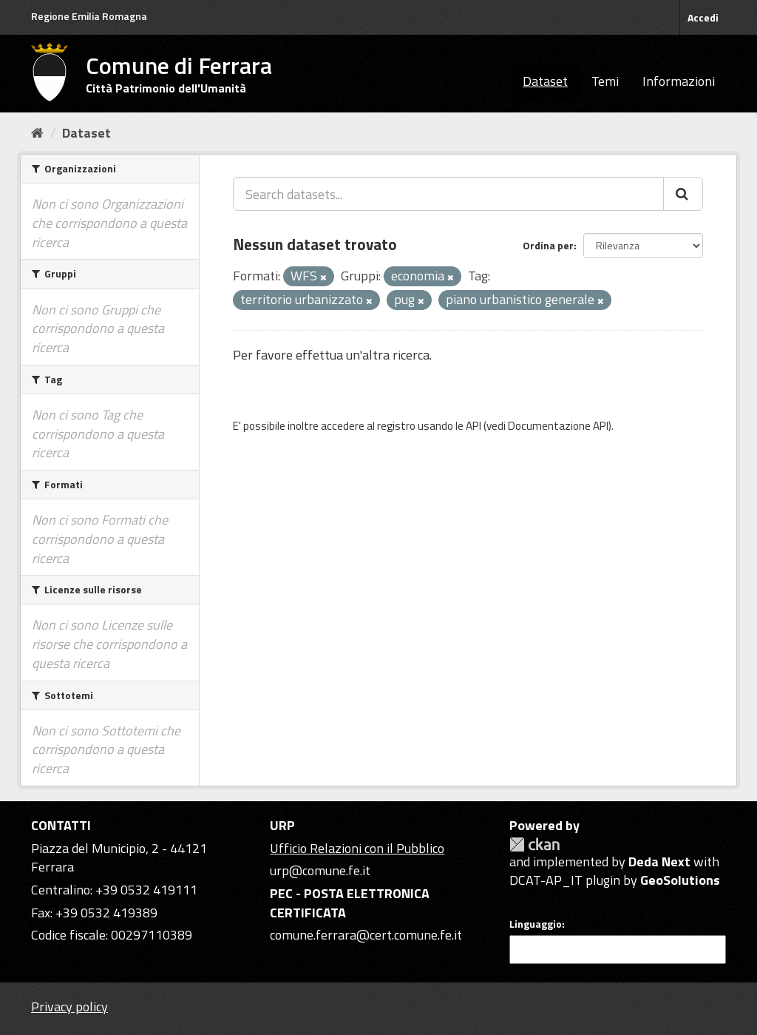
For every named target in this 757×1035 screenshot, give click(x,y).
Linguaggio (535, 924)
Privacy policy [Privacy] (69, 1007)
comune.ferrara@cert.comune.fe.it (366, 935)
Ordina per (548, 245)
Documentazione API (558, 425)
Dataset (545, 81)
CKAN (534, 844)
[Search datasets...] (448, 194)
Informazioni (678, 81)
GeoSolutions (680, 880)
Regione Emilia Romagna (89, 16)
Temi (605, 81)
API (473, 425)
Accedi (703, 17)
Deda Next (659, 862)
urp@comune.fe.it (320, 870)
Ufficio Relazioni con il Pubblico (357, 848)
